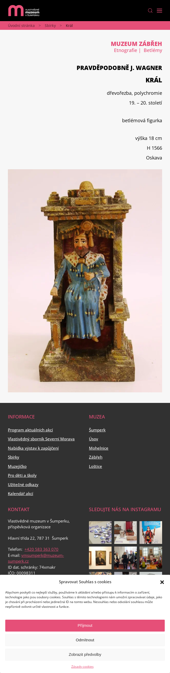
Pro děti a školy (22, 475)
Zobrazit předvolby (85, 654)
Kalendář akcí (20, 493)
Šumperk (97, 429)
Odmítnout (85, 640)
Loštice (95, 466)
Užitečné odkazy (23, 484)
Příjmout (85, 625)
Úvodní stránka (21, 25)
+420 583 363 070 (41, 549)
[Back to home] (23, 10)
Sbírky (50, 25)
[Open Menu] (159, 10)
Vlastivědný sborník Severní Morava (41, 438)
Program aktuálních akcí (30, 429)
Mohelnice (98, 448)
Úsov (93, 438)
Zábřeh (95, 457)
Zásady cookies (82, 666)
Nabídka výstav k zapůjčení (33, 448)
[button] (162, 581)
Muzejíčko (17, 466)
